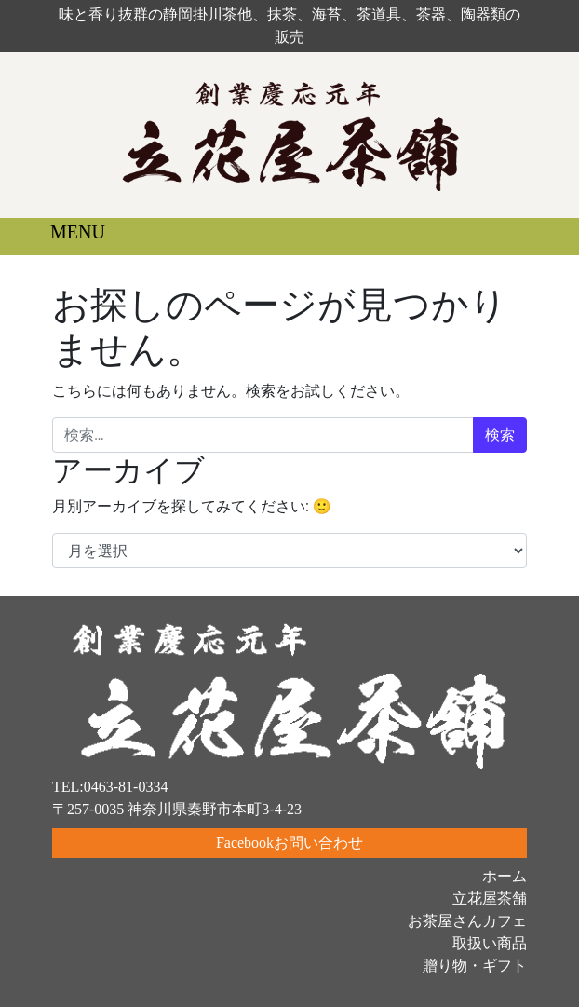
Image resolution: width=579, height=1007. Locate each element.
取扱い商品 (489, 943)
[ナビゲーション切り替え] (64, 236)
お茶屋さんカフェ (467, 921)
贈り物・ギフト (475, 965)
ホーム (504, 876)
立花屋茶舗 (489, 898)
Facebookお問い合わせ (289, 843)
